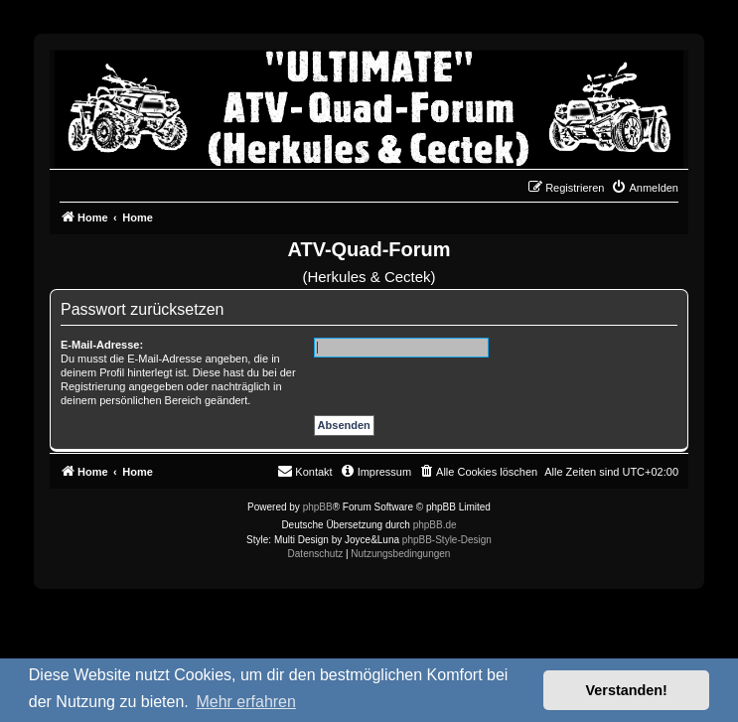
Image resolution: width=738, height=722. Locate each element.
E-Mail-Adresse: (102, 345)
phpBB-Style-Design (447, 539)
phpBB (318, 507)
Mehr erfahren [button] (246, 701)
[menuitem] (644, 188)
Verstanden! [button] (626, 690)
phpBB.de (435, 524)
